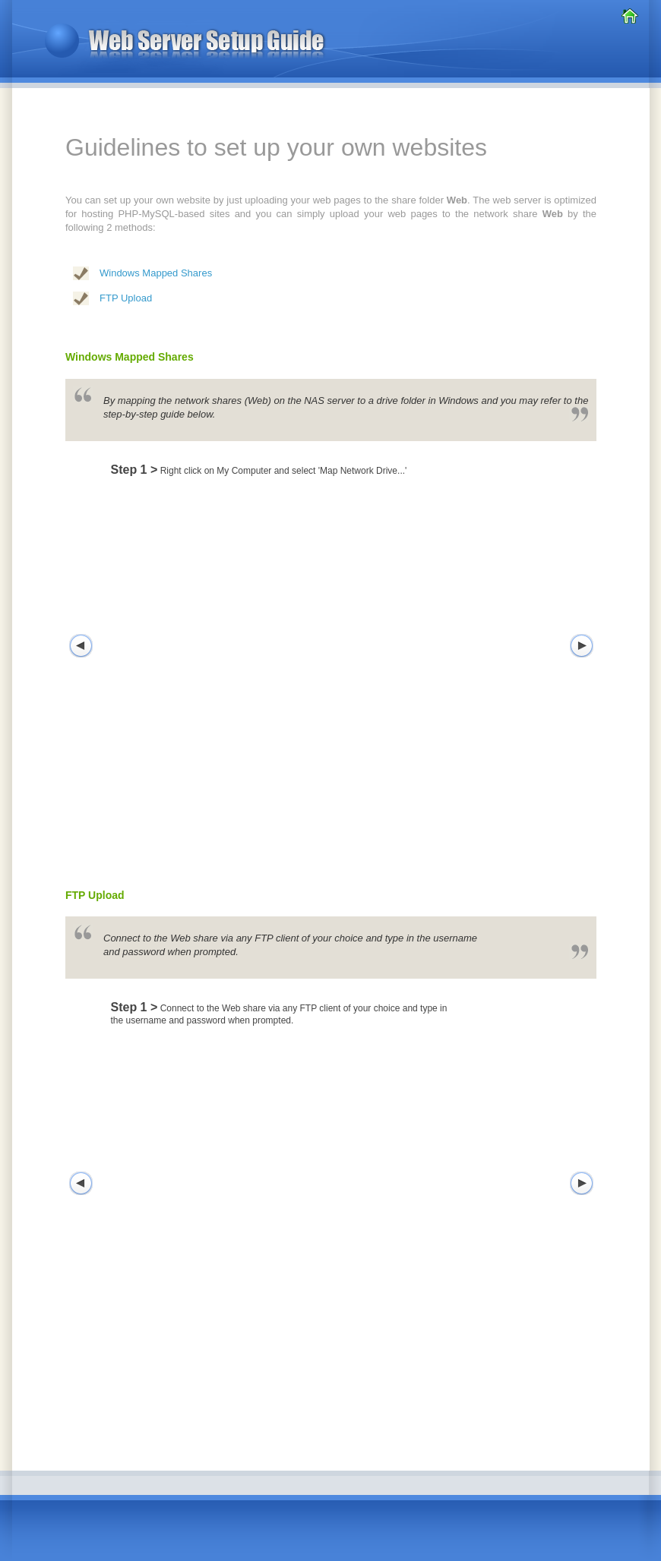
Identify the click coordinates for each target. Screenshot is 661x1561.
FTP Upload (126, 298)
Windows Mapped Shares (156, 273)
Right (581, 646)
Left (80, 646)
